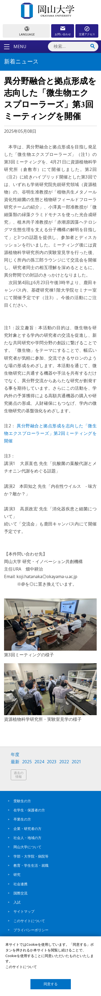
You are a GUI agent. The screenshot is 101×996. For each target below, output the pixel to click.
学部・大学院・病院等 (30, 856)
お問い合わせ (63, 34)
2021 (76, 761)
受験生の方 (22, 800)
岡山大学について (27, 846)
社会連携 (20, 884)
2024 (39, 761)
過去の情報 (18, 775)
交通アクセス (87, 34)
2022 (64, 761)
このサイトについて (29, 920)
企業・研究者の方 (27, 828)
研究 (16, 874)
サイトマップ (23, 911)
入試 (16, 902)
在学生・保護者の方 (29, 810)
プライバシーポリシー (30, 929)
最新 (15, 761)
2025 (27, 761)
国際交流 (20, 893)
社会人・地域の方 (27, 837)
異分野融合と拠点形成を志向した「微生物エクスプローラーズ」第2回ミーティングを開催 (50, 433)
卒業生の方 (22, 819)
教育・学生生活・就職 (30, 865)
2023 (52, 761)
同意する (51, 984)
